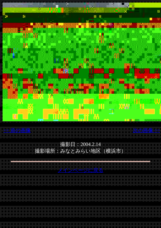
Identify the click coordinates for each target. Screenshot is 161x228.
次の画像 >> (146, 130)
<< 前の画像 (17, 130)
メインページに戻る (80, 170)
